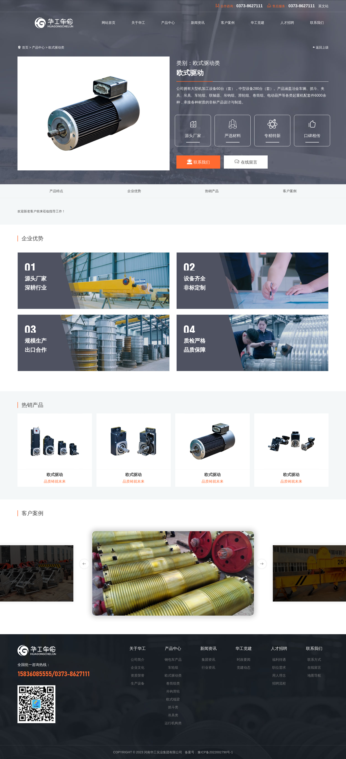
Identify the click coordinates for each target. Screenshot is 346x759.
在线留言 (245, 162)
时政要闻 (243, 659)
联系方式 (314, 659)
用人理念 (279, 675)
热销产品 (212, 191)
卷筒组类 (173, 683)
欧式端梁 (173, 699)
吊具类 (173, 715)
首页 (25, 47)
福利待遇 (279, 659)
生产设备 (137, 683)
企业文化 (137, 667)
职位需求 (279, 667)
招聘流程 (279, 683)
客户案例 (290, 191)
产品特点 (56, 191)
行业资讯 (208, 667)
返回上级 (320, 47)
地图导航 (314, 675)
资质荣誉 (137, 675)
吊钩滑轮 (173, 691)
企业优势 (134, 191)
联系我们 (198, 162)
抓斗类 (173, 707)
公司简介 (137, 659)
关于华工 (137, 648)
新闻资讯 (208, 648)
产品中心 (38, 47)
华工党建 (243, 648)
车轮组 (173, 667)
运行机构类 (173, 723)
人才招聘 (279, 648)
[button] (261, 563)
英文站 (323, 6)
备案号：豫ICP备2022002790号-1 (209, 752)
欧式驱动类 (56, 47)
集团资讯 (208, 659)
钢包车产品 (173, 659)
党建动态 (243, 667)
